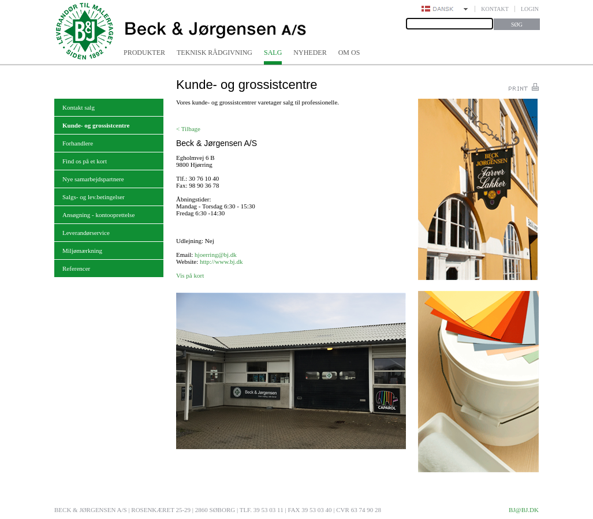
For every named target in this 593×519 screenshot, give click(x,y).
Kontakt (495, 9)
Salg (273, 52)
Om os (349, 52)
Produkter (144, 52)
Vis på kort (190, 275)
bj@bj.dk (524, 509)
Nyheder (309, 52)
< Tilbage (188, 128)
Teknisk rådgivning (214, 52)
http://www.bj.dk (221, 261)
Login (530, 9)
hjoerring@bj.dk (216, 254)
